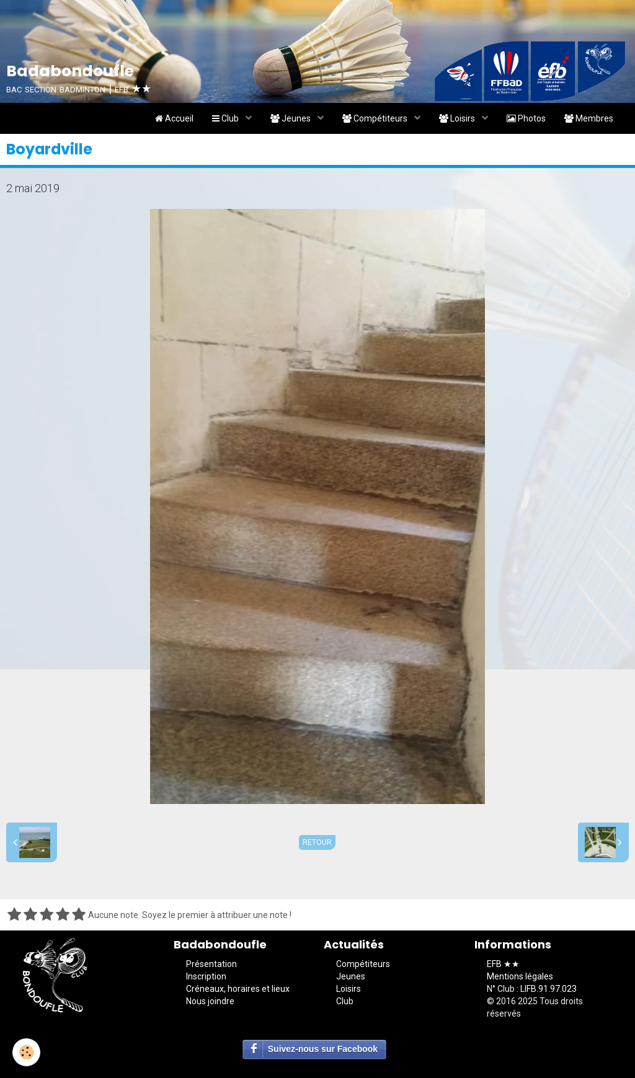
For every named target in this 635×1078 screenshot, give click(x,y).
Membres (588, 118)
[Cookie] (26, 1052)
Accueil (174, 118)
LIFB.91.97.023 (548, 989)
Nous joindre (210, 1001)
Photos (526, 118)
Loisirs (458, 118)
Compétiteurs (375, 118)
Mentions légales (520, 976)
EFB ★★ (503, 964)
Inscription (206, 976)
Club (226, 118)
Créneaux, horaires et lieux (238, 989)
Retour (317, 842)
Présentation (211, 964)
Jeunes (291, 118)
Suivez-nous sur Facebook (323, 1049)
